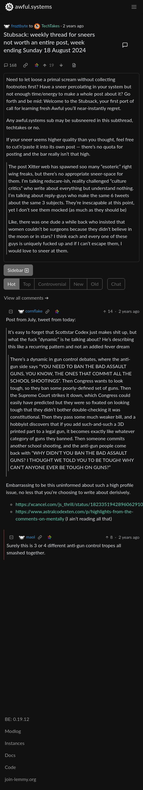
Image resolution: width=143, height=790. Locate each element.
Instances (15, 743)
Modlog (13, 731)
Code (10, 767)
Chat (116, 284)
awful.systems (28, 6)
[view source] (74, 65)
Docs (10, 755)
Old (94, 284)
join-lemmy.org (20, 779)
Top (27, 284)
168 (10, 65)
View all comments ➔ (26, 297)
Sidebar (18, 270)
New (78, 284)
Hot (11, 284)
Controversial (52, 284)
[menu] (134, 6)
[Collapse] (11, 311)
